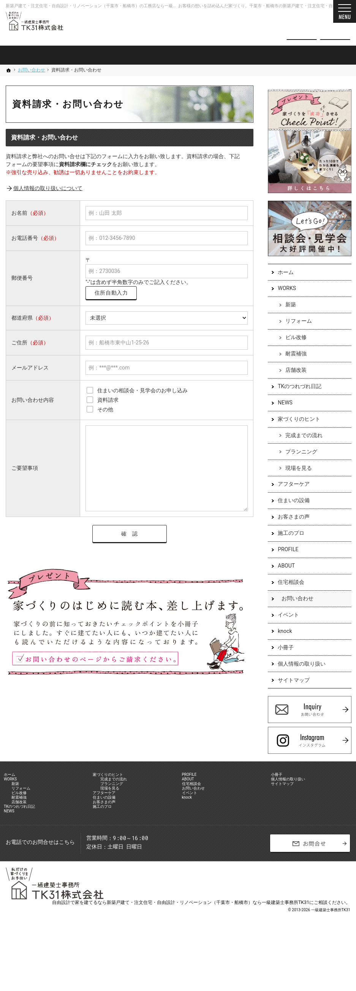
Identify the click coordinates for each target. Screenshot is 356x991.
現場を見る (295, 469)
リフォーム (295, 322)
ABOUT (282, 567)
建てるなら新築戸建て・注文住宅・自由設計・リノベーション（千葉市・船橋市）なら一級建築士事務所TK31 (196, 955)
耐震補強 (292, 355)
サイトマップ (290, 681)
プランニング (297, 453)
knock (281, 632)
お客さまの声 (290, 518)
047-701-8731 (230, 27)
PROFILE (284, 550)
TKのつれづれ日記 (296, 387)
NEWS (281, 404)
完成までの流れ (300, 436)
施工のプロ (287, 534)
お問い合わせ (294, 599)
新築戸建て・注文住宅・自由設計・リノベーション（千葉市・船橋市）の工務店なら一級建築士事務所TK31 (107, 5)
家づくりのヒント (295, 420)
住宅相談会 (287, 583)
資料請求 (335, 27)
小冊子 (282, 648)
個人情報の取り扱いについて (47, 188)
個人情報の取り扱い (298, 664)
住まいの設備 (290, 501)
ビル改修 (292, 338)
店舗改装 (292, 371)
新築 (287, 306)
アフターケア (290, 485)
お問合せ (301, 27)
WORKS (283, 289)
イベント (284, 616)
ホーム (282, 273)
